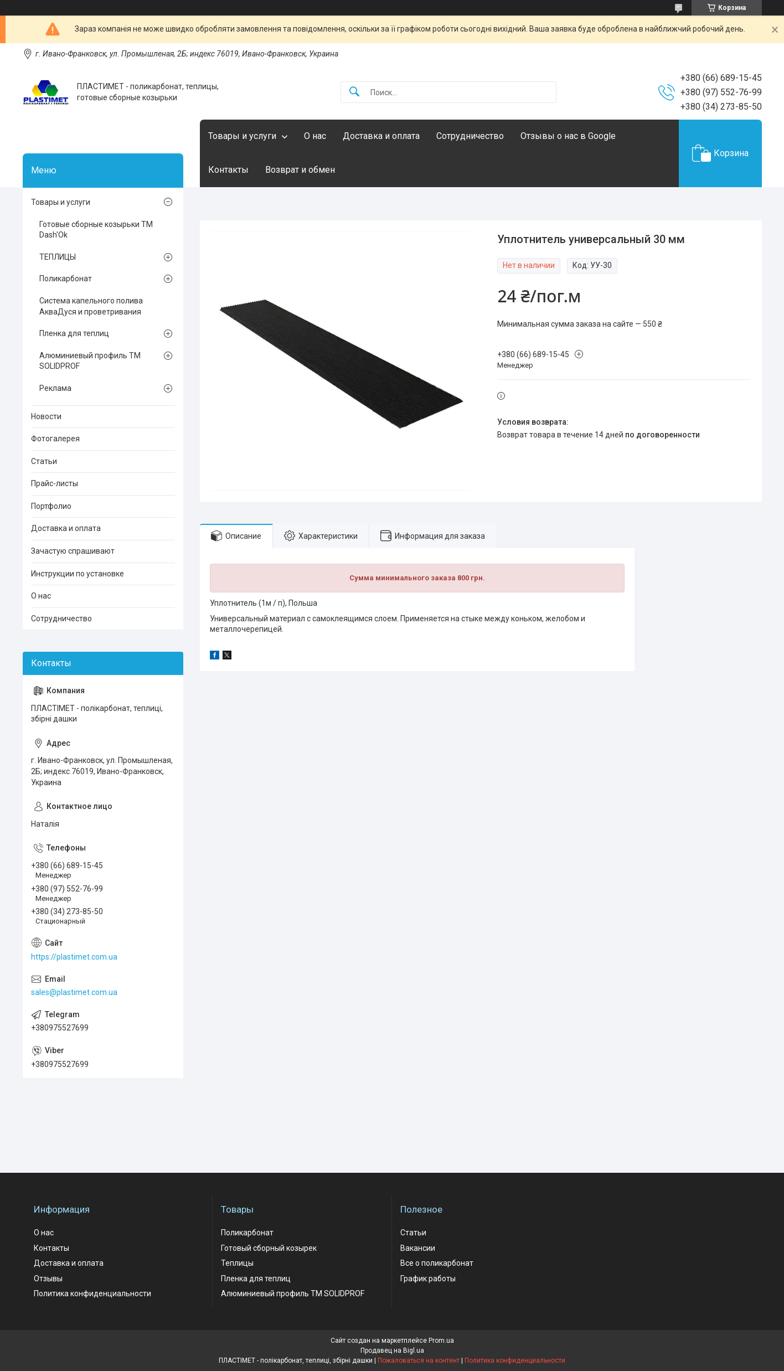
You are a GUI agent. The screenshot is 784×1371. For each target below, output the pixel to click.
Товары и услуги (242, 136)
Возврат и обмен (300, 169)
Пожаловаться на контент (419, 1360)
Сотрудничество (470, 136)
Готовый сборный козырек (269, 1248)
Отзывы (48, 1278)
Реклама (55, 388)
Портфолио (51, 506)
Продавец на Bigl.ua (392, 1350)
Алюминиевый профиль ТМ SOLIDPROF (90, 361)
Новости (46, 416)
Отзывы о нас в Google (568, 136)
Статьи (44, 461)
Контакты (228, 169)
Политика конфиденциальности (92, 1293)
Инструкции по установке (77, 573)
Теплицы (237, 1263)
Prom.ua (441, 1340)
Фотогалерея (55, 438)
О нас (315, 136)
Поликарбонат (65, 278)
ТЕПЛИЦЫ (57, 256)
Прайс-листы (54, 483)
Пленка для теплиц (74, 333)
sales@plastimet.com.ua (74, 992)
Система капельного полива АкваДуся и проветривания (91, 306)
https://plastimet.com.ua (74, 956)
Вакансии (417, 1248)
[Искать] (354, 92)
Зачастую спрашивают (73, 551)
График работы (428, 1278)
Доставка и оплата (381, 136)
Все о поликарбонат (436, 1263)
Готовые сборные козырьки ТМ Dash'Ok (96, 230)
